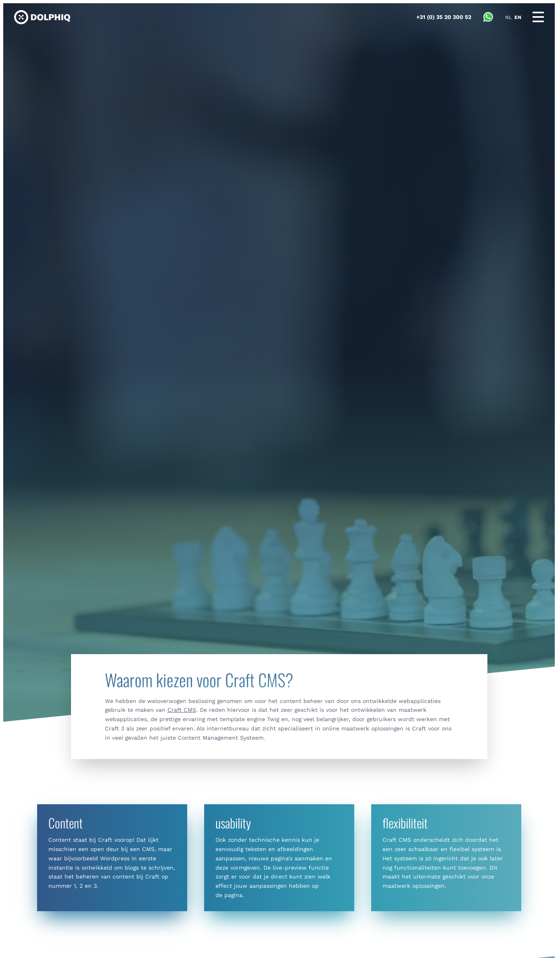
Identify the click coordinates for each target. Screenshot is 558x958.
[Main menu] (538, 17)
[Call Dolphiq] (443, 17)
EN (517, 17)
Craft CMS (181, 710)
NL (508, 17)
